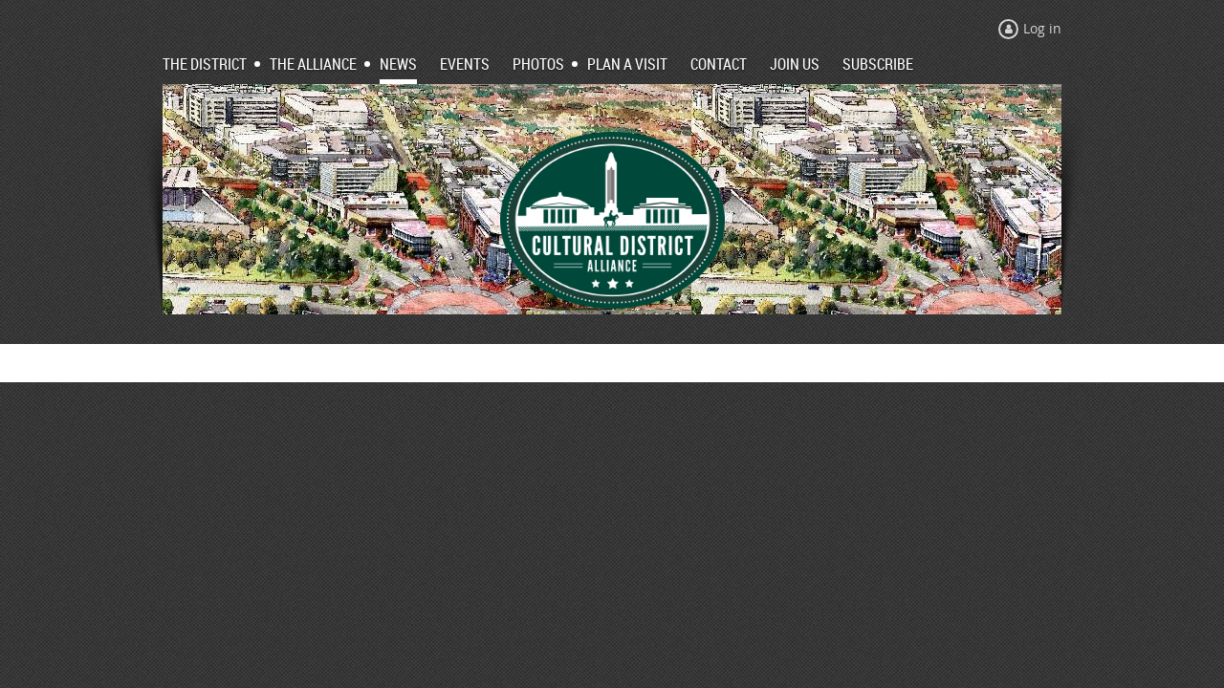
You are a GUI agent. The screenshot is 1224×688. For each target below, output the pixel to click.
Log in (1042, 28)
